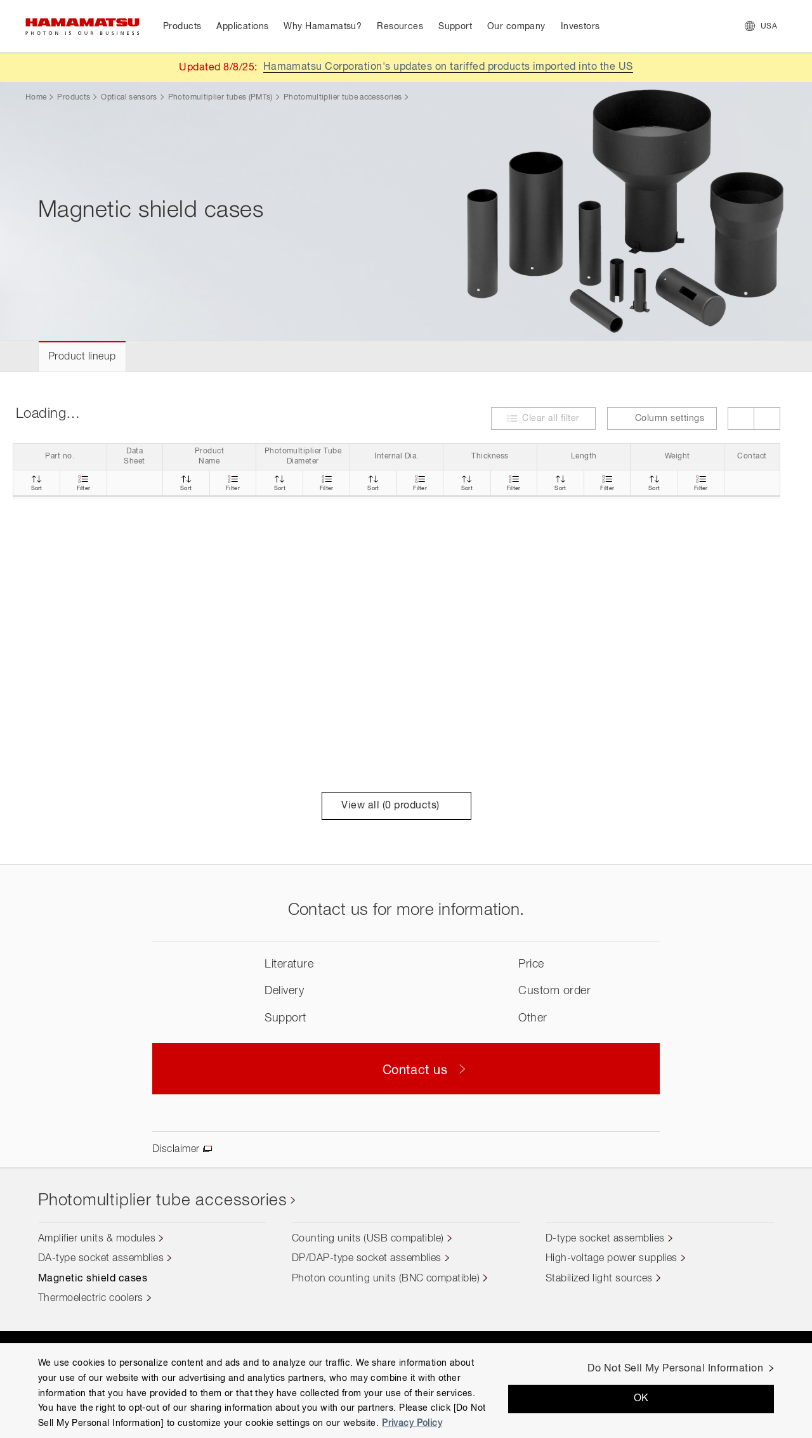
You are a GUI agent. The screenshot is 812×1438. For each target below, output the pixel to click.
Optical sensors (129, 97)
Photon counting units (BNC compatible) (386, 1279)
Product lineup (82, 357)
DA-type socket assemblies (101, 1258)
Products (73, 97)
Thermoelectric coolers (90, 1298)
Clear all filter (551, 418)
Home (35, 97)
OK (641, 1399)
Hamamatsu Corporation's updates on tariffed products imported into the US (448, 67)
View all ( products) (396, 806)
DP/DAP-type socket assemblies (367, 1258)
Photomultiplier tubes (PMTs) (220, 97)
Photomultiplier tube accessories (343, 97)
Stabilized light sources (599, 1279)
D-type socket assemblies (605, 1239)
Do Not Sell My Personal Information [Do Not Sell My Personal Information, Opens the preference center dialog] (675, 1369)
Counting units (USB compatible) (368, 1239)
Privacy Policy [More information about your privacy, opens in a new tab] (412, 1423)
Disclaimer (176, 1149)
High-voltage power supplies (612, 1258)
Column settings (662, 419)
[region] (406, 1390)
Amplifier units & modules (96, 1239)
